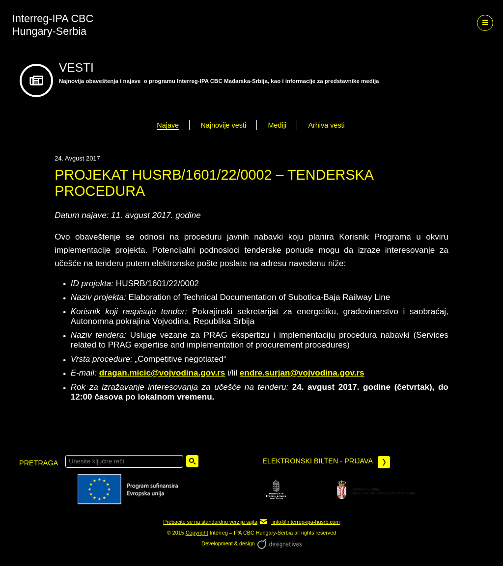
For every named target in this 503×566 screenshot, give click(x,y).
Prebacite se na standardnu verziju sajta (210, 522)
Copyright (197, 533)
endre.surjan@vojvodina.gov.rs (302, 372)
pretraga (38, 463)
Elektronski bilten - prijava (326, 462)
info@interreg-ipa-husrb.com (299, 522)
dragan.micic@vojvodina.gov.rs (162, 372)
